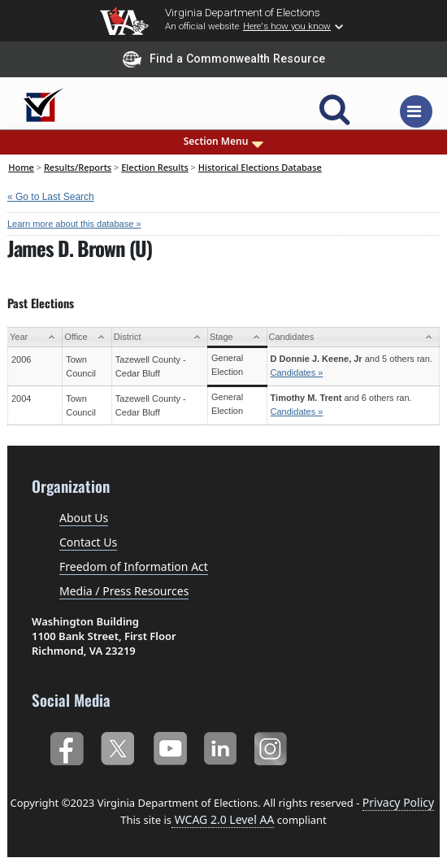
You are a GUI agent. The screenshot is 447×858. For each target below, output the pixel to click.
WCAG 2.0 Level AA (222, 819)
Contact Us (88, 542)
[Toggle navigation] (416, 111)
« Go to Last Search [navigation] (50, 197)
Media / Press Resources (124, 591)
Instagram (272, 746)
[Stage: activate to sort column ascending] (237, 337)
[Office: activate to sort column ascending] (87, 337)
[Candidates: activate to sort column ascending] (353, 337)
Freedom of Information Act (133, 566)
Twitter (117, 746)
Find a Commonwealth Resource (224, 59)
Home (21, 167)
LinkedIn (220, 746)
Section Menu (224, 141)
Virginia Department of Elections (242, 12)
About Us (83, 517)
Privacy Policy (398, 802)
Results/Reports (77, 167)
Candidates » (297, 372)
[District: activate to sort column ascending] (159, 337)
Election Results (155, 167)
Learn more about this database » (74, 224)
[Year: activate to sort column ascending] (35, 337)
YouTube (169, 746)
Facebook (66, 746)
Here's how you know (287, 26)
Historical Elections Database (260, 167)
